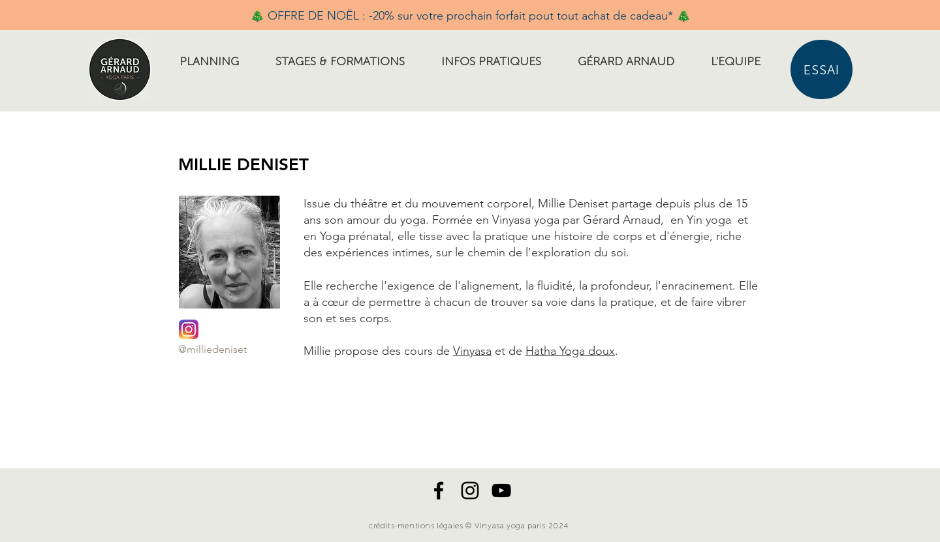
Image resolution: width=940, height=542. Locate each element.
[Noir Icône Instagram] (470, 490)
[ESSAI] (822, 69)
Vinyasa (472, 351)
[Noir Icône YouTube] (501, 490)
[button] (209, 61)
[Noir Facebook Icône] (438, 490)
